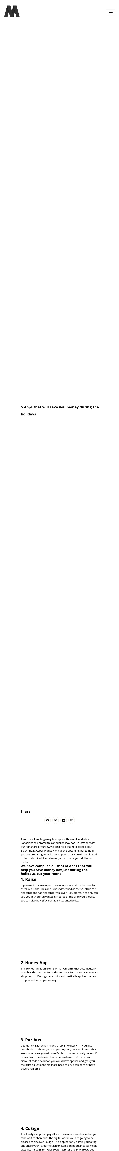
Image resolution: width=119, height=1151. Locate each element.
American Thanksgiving (36, 839)
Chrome (68, 968)
